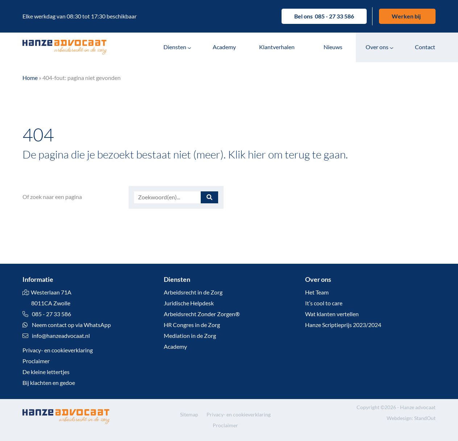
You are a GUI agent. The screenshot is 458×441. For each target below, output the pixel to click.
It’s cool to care (323, 303)
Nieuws (333, 46)
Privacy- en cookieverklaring (57, 350)
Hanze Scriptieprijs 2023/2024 (343, 324)
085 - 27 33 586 (334, 16)
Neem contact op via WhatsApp (66, 324)
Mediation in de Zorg (190, 335)
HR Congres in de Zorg (192, 324)
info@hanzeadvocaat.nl (61, 335)
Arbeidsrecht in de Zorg (193, 292)
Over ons (377, 46)
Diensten (174, 46)
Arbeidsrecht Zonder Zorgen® (202, 313)
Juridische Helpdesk (189, 303)
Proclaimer (36, 360)
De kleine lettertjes (46, 371)
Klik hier (247, 154)
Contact (425, 46)
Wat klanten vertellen (332, 313)
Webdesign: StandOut (411, 418)
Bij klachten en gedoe (48, 382)
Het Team (317, 292)
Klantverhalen (277, 46)
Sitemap (189, 414)
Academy (224, 46)
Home (30, 77)
